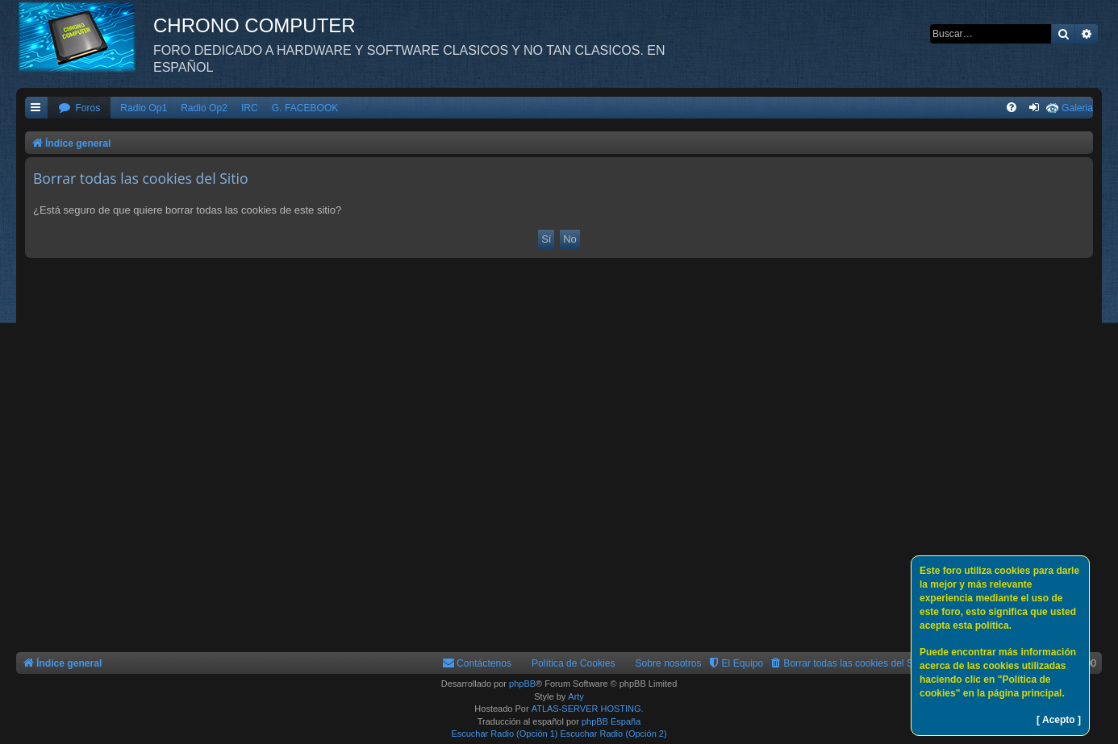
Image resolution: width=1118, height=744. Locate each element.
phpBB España (611, 721)
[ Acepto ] (1059, 719)
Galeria (1077, 108)
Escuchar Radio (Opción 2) (614, 733)
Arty (576, 696)
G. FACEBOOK (305, 108)
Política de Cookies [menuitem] (573, 663)
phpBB (522, 683)
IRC (249, 108)
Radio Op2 (204, 108)
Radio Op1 (143, 108)
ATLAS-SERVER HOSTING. (588, 708)
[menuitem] (79, 108)
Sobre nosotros (669, 663)
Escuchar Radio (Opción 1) (504, 733)
